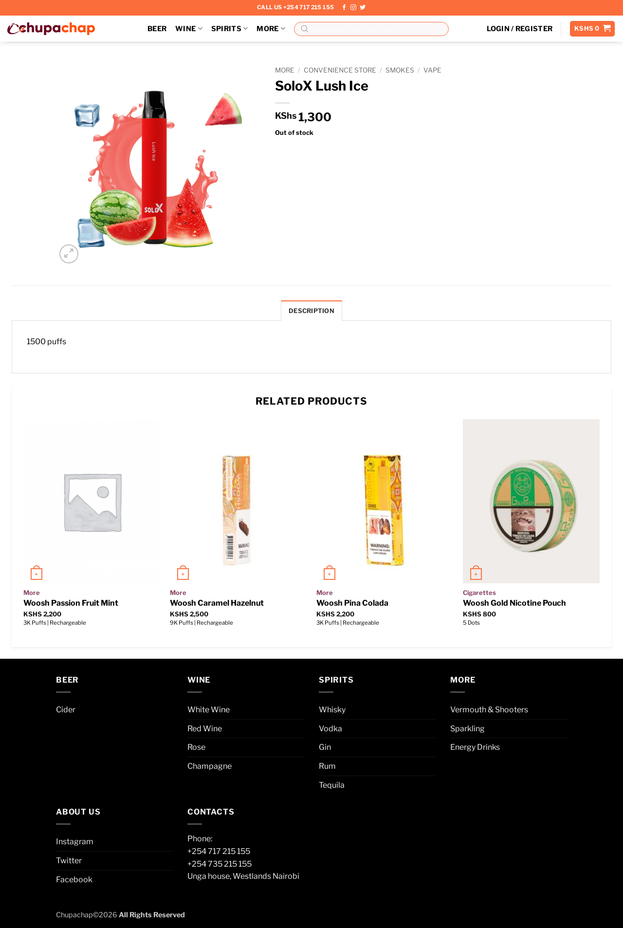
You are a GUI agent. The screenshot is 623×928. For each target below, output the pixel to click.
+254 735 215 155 (219, 864)
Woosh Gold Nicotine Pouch (514, 603)
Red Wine (204, 728)
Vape (432, 70)
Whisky (332, 709)
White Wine (208, 709)
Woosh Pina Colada (352, 603)
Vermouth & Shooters (489, 709)
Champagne (209, 766)
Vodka (330, 728)
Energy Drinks (475, 747)
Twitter (69, 860)
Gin (325, 747)
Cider (65, 709)
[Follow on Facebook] (344, 7)
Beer (156, 28)
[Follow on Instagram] (353, 7)
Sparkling (467, 728)
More (271, 28)
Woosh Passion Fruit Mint (70, 603)
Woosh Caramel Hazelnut (217, 603)
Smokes (399, 70)
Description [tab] (311, 311)
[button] (520, 28)
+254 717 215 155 (218, 851)
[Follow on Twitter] (363, 7)
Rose (196, 747)
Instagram (74, 841)
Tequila (332, 785)
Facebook (74, 879)
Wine (188, 28)
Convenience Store (340, 70)
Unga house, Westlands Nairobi (243, 876)
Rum (327, 766)
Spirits (229, 28)
